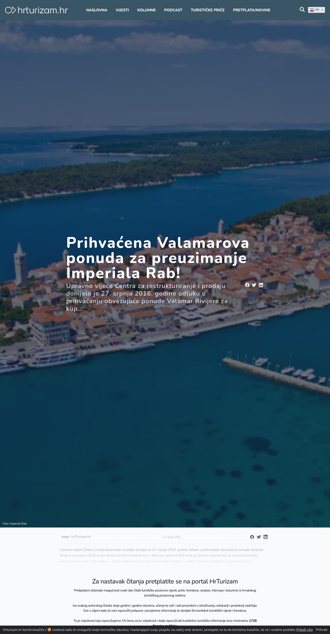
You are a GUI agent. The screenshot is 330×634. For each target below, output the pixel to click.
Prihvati (321, 629)
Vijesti (122, 10)
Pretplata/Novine (251, 10)
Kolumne (146, 10)
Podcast (173, 10)
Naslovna (96, 10)
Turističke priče (208, 10)
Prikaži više (304, 629)
